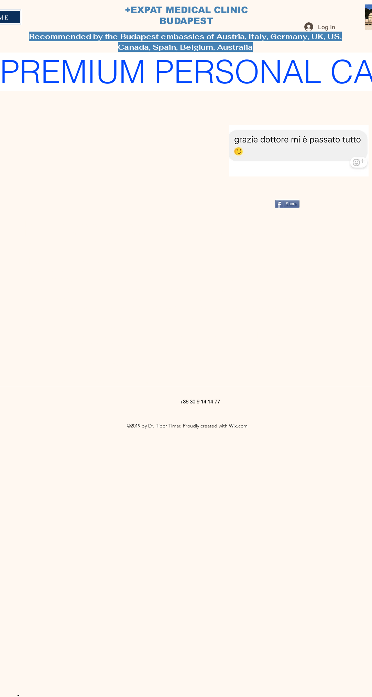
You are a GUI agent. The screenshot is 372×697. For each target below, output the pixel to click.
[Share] (287, 204)
